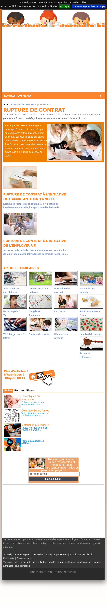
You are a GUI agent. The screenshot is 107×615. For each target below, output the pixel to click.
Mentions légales (21, 554)
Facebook (50, 24)
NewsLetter (57, 24)
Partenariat (8, 558)
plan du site (75, 554)
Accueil (14, 104)
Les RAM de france (90, 334)
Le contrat (60, 311)
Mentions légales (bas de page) (89, 6)
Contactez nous (24, 558)
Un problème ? (60, 554)
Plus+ (30, 390)
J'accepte (64, 6)
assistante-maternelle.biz (33, 562)
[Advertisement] (32, 60)
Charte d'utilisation (41, 554)
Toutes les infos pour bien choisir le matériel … (34, 429)
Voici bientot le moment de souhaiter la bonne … (34, 414)
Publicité (87, 554)
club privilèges (22, 566)
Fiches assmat (26, 104)
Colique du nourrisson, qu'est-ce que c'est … (32, 403)
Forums (19, 390)
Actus (8, 390)
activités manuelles (57, 562)
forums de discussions (80, 562)
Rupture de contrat (39, 334)
